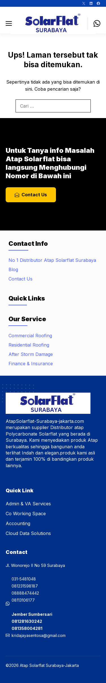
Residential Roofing (28, 345)
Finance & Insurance (30, 363)
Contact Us (20, 279)
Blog (13, 269)
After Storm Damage (30, 354)
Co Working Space (26, 513)
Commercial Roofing (30, 335)
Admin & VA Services (28, 503)
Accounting (18, 523)
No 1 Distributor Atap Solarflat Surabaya (52, 260)
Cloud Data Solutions (28, 533)
